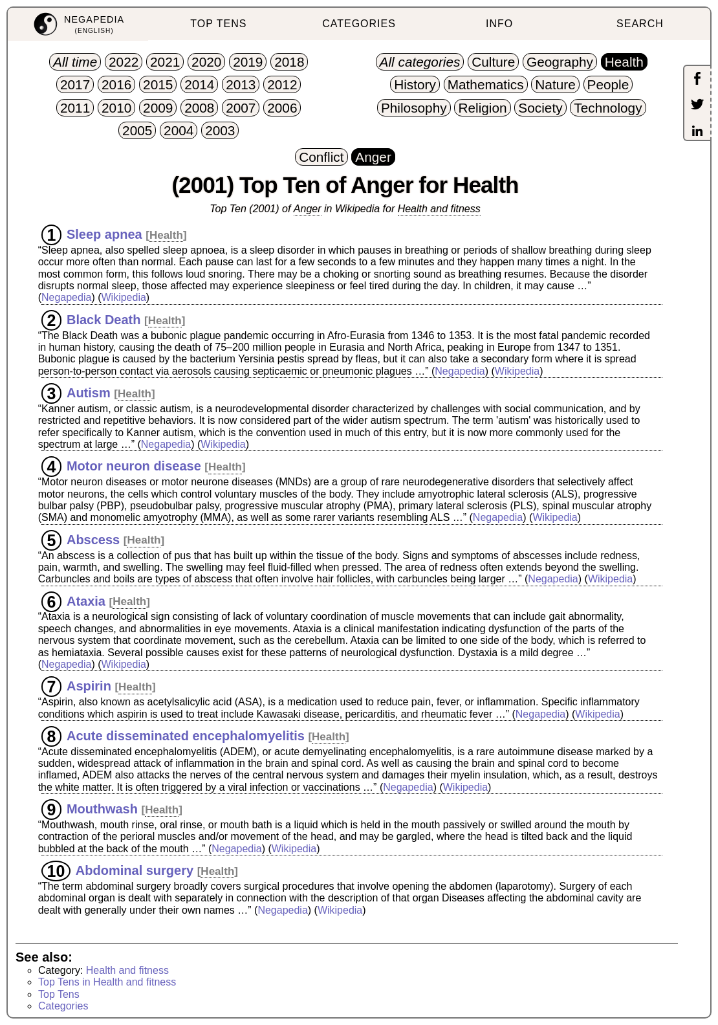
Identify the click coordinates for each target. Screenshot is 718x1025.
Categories (63, 1005)
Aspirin (89, 686)
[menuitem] (78, 24)
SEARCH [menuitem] (640, 23)
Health (166, 235)
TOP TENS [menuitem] (218, 23)
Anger (307, 208)
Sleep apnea (104, 234)
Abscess (93, 539)
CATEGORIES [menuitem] (359, 23)
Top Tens (59, 994)
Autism (89, 393)
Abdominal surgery (134, 870)
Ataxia (86, 600)
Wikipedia (123, 297)
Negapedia (66, 297)
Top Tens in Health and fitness (107, 981)
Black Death (104, 320)
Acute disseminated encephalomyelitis (186, 736)
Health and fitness (439, 208)
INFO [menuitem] (499, 23)
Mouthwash (102, 809)
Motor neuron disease (134, 466)
